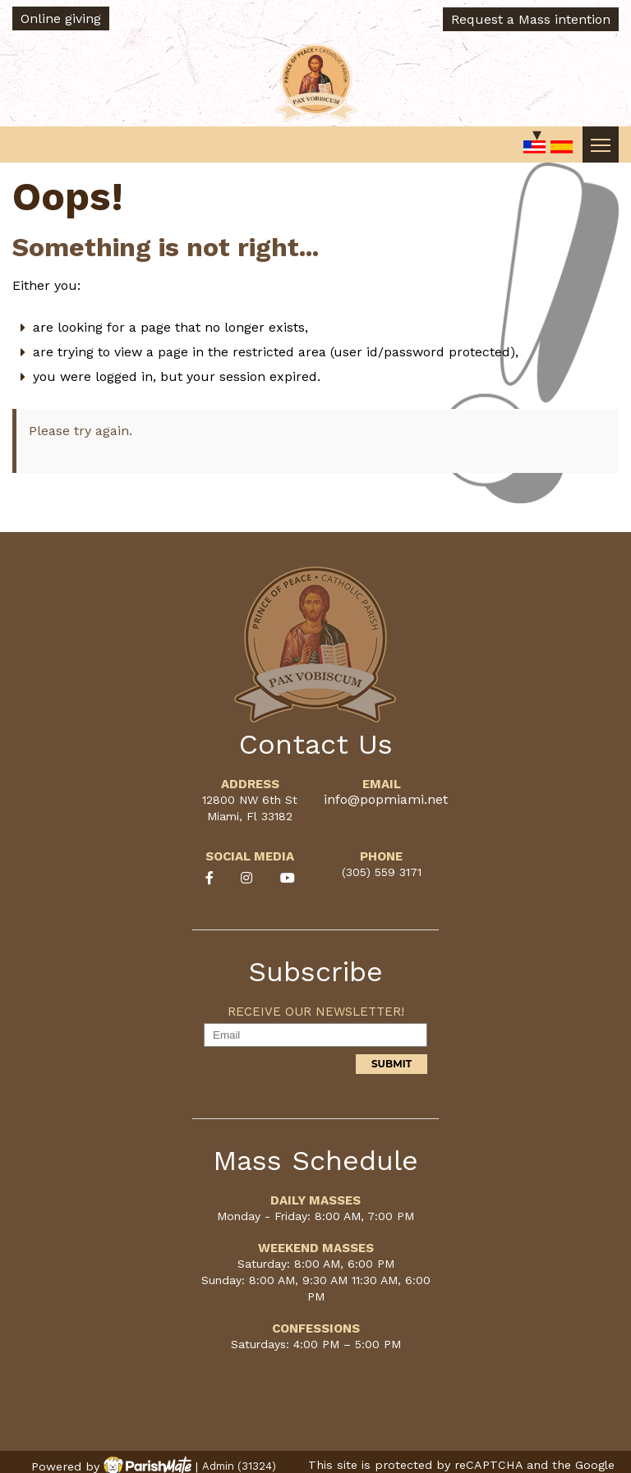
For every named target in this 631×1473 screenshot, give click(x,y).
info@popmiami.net (386, 799)
